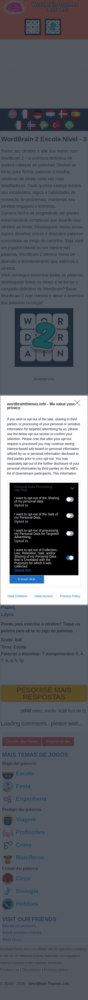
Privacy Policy (70, 596)
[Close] (78, 404)
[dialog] (44, 500)
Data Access (44, 596)
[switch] (70, 499)
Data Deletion (17, 596)
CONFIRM (27, 579)
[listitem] (44, 488)
